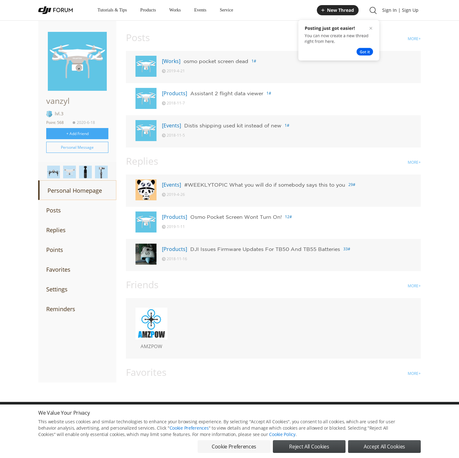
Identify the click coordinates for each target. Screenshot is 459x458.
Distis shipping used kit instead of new (232, 125)
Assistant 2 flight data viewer (226, 93)
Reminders (60, 309)
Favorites (58, 269)
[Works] (171, 61)
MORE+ (414, 38)
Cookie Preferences (189, 428)
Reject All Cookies (309, 446)
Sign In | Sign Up (400, 10)
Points (54, 250)
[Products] (174, 93)
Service (226, 10)
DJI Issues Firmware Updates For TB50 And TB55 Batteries (265, 249)
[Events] (171, 125)
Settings (57, 289)
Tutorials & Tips (112, 10)
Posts (53, 210)
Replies (56, 230)
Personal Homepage (74, 190)
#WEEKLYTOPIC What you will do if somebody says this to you (264, 185)
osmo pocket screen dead (216, 61)
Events (200, 10)
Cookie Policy (282, 434)
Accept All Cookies (384, 446)
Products (148, 10)
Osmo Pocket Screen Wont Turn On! (236, 217)
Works (175, 10)
